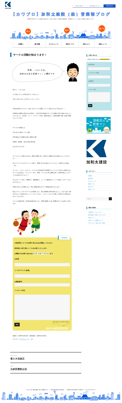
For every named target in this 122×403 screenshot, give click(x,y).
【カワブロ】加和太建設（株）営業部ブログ (61, 14)
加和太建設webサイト (95, 6)
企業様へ (21, 44)
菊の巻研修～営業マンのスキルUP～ (97, 215)
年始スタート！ (92, 217)
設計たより (86, 44)
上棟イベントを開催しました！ (96, 220)
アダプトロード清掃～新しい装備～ (97, 223)
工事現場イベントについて (94, 212)
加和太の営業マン (79, 6)
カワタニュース (53, 44)
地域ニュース (103, 44)
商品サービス (70, 44)
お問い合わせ (109, 6)
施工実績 (37, 44)
